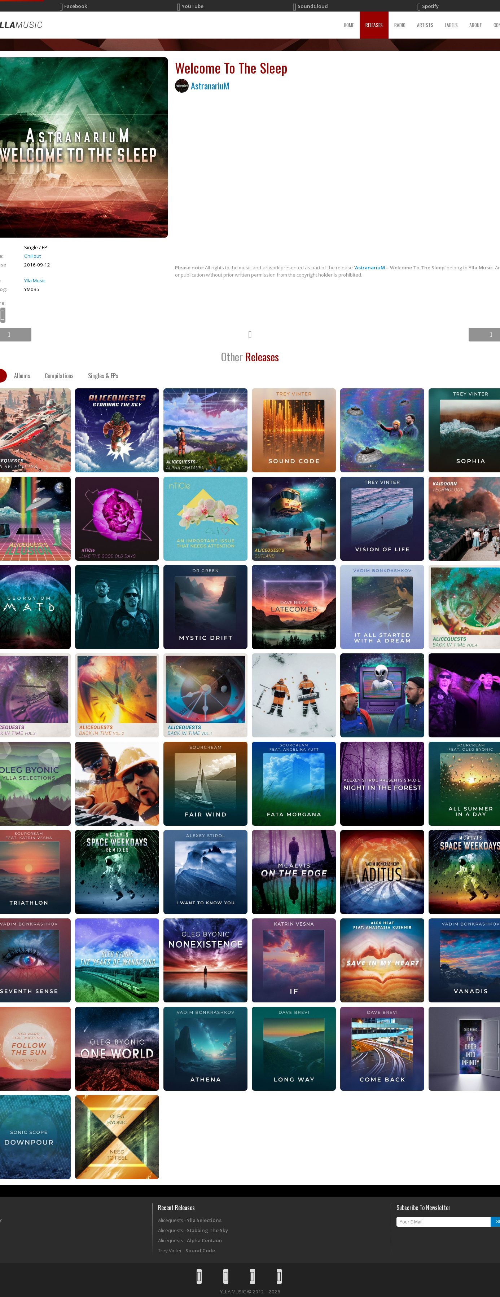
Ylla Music (34, 280)
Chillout (32, 256)
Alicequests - (190, 1220)
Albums (22, 375)
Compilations (59, 375)
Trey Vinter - (186, 1250)
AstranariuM (210, 85)
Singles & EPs (103, 375)
